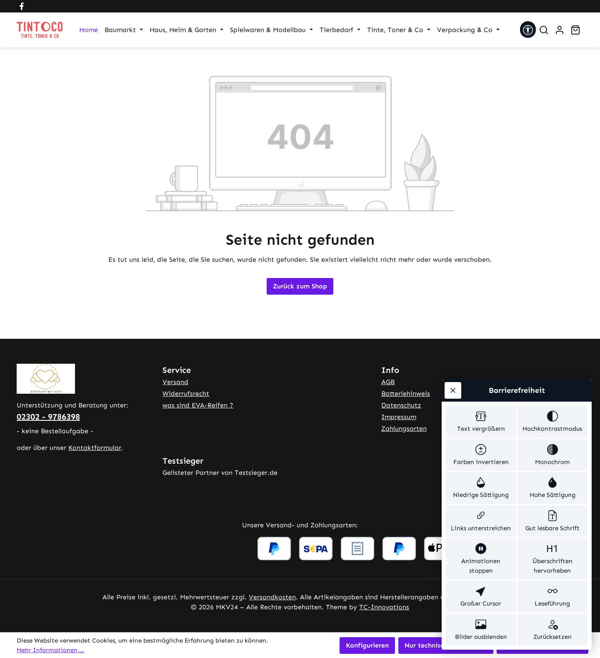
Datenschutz (401, 405)
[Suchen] (544, 30)
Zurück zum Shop (300, 286)
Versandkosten (272, 597)
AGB (388, 382)
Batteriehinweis (405, 393)
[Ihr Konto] (560, 30)
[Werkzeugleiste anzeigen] (528, 29)
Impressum (398, 417)
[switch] (481, 422)
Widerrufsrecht (185, 393)
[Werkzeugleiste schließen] (453, 390)
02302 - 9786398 (48, 417)
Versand (175, 382)
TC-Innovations (384, 607)
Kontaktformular (94, 448)
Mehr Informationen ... (50, 650)
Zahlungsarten (404, 428)
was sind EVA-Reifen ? (197, 405)
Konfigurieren (367, 645)
